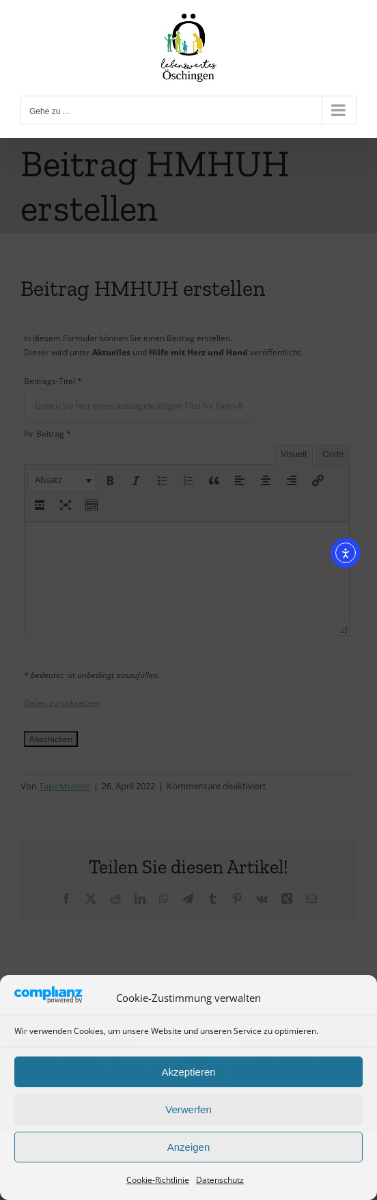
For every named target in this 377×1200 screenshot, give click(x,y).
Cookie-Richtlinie (157, 1180)
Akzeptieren (188, 1072)
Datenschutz (220, 1180)
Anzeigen (188, 1147)
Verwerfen (188, 1109)
